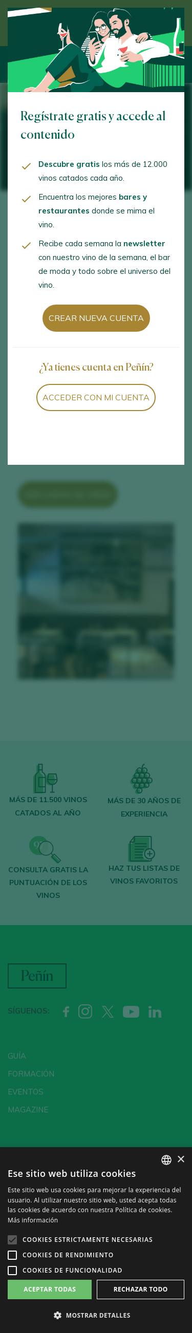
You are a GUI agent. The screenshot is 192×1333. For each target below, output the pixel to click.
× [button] (180, 1160)
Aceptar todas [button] (50, 1289)
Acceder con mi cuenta (96, 397)
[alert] (96, 1240)
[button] (96, 1315)
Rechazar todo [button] (141, 1289)
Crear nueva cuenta (96, 318)
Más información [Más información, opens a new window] (33, 1220)
